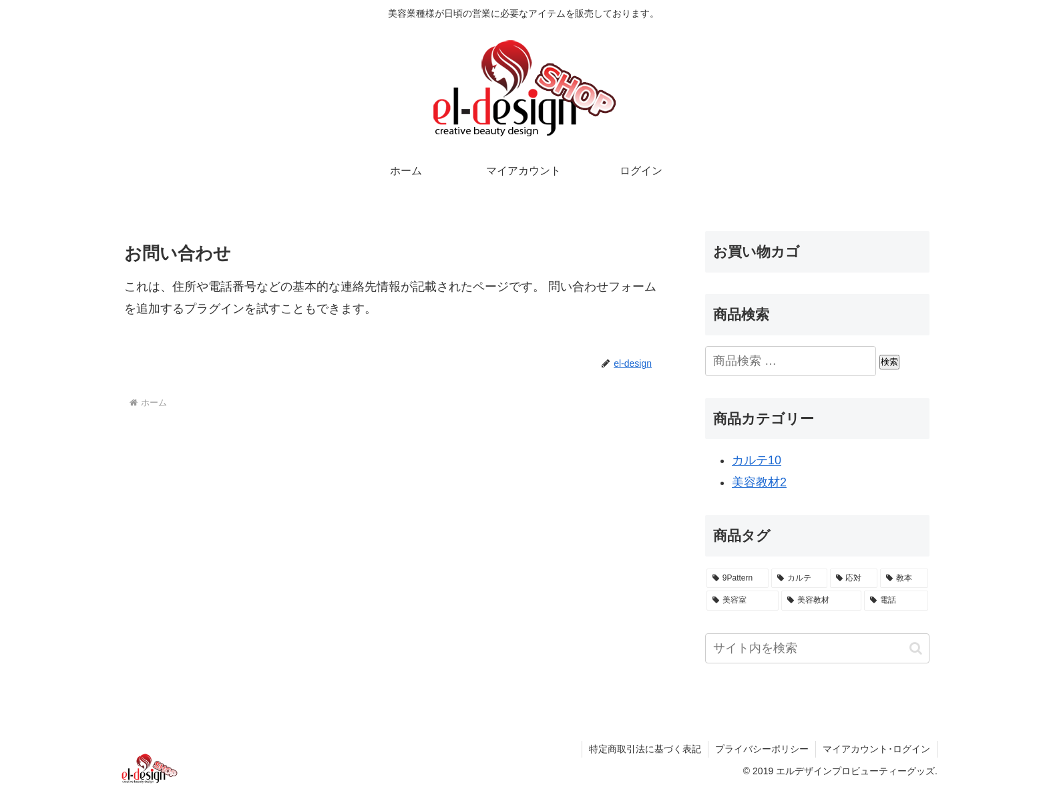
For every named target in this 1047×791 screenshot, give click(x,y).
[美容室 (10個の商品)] (742, 601)
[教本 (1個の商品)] (904, 579)
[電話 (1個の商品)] (896, 601)
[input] (817, 648)
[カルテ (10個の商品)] (799, 579)
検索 (889, 362)
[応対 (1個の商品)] (854, 579)
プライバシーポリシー (762, 749)
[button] (915, 648)
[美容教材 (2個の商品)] (821, 601)
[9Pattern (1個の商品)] (737, 579)
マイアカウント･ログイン (876, 749)
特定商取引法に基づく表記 (645, 749)
